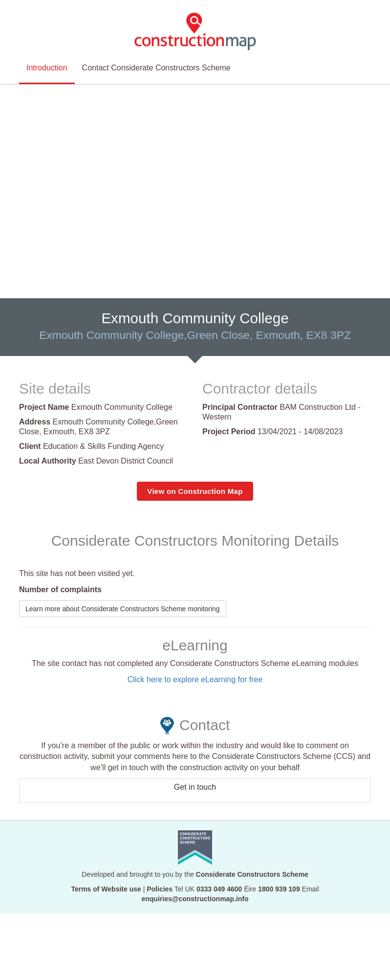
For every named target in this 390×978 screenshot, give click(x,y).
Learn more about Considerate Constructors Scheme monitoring (122, 609)
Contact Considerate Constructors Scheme (156, 56)
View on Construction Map (194, 491)
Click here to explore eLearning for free (195, 679)
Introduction (46, 56)
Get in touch (195, 787)
